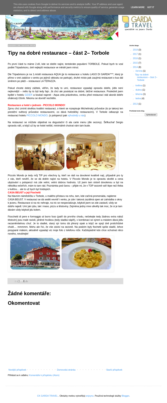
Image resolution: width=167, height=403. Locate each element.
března (139, 94)
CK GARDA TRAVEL (47, 396)
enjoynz (90, 396)
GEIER (29, 94)
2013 (135, 104)
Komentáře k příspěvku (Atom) (44, 375)
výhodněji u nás (76, 115)
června (139, 71)
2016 (135, 58)
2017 (135, 54)
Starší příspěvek (114, 370)
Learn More (137, 7)
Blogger (125, 396)
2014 (135, 67)
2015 (135, 63)
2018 (135, 50)
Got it (150, 7)
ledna (139, 98)
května (139, 85)
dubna (139, 90)
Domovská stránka (66, 370)
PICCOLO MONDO (37, 115)
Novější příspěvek (17, 370)
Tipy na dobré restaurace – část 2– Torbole (146, 77)
